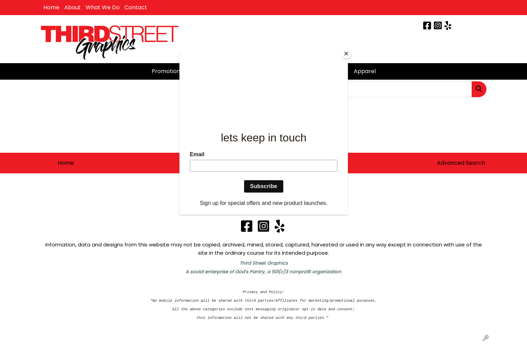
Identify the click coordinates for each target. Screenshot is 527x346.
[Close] (346, 53)
